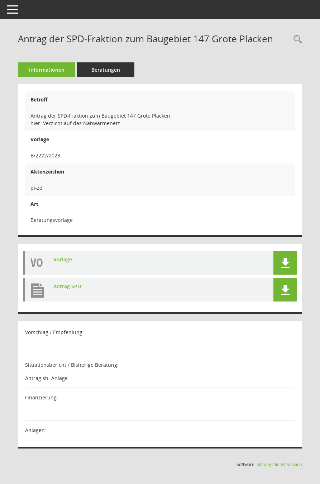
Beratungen (105, 69)
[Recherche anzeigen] (296, 40)
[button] (285, 263)
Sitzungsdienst (279, 464)
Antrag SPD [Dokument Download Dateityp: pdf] (67, 286)
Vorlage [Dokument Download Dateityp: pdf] (62, 259)
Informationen (47, 69)
